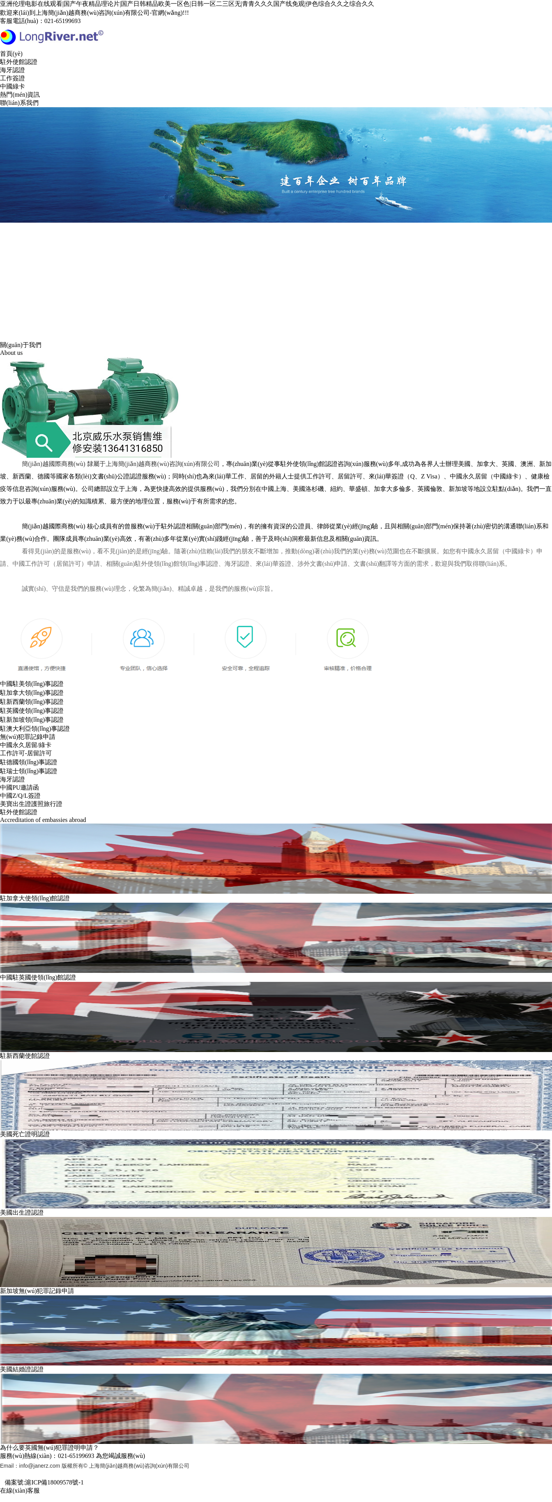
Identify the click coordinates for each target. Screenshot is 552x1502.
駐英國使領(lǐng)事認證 (32, 710)
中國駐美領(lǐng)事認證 (32, 683)
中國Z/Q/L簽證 (20, 795)
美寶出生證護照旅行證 (31, 804)
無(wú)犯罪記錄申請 (27, 736)
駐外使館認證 (18, 61)
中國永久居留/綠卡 (25, 745)
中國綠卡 (12, 86)
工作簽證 (12, 78)
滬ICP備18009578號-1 (54, 1482)
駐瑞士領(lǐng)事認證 (28, 771)
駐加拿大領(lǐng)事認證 (32, 692)
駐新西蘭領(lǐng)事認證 (32, 701)
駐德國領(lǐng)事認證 (28, 762)
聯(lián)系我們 (19, 102)
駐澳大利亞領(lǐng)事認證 (35, 728)
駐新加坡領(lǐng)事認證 (32, 719)
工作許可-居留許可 (26, 753)
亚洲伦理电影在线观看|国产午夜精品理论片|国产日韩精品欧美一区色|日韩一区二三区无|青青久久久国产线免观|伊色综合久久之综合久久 (187, 3)
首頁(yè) (11, 53)
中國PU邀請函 (19, 787)
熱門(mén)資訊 (20, 94)
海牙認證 (12, 70)
